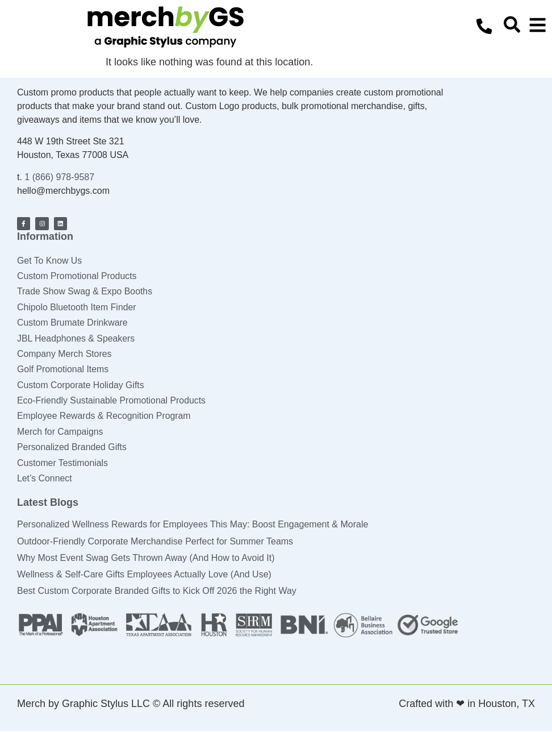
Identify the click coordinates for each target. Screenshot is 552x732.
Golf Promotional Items (63, 369)
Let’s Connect (45, 479)
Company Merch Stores (64, 354)
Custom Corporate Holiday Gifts (81, 385)
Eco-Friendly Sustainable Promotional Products (112, 401)
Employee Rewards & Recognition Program (105, 416)
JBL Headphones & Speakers (76, 338)
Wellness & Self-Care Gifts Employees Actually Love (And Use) (144, 575)
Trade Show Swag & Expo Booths (85, 291)
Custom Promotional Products (77, 275)
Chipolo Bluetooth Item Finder (77, 306)
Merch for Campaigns (60, 432)
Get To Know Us (49, 259)
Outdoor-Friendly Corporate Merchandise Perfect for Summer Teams (155, 542)
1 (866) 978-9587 (59, 177)
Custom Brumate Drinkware (73, 322)
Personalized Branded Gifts (72, 447)
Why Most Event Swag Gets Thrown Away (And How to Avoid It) (146, 559)
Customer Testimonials (63, 463)
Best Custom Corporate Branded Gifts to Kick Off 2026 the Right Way (156, 592)
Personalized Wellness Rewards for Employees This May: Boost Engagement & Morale (192, 525)
